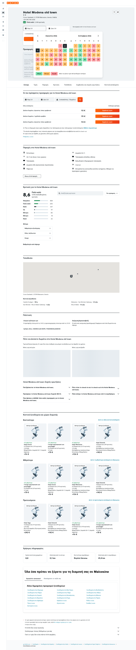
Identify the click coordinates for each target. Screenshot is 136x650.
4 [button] (42, 50)
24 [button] (38, 64)
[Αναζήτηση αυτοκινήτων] (3, 16)
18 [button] (42, 59)
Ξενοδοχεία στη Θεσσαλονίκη (66, 595)
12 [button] (47, 55)
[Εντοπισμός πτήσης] (3, 26)
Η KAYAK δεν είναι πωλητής (72, 628)
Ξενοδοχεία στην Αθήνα (93, 593)
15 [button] (60, 55)
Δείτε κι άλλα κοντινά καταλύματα (108, 420)
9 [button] (80, 50)
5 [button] (46, 50)
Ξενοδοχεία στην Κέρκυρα (35, 590)
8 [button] (60, 50)
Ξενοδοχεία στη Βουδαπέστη (95, 590)
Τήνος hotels (31, 603)
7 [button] (55, 50)
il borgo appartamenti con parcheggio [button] (56, 445)
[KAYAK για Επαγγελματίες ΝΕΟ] (3, 30)
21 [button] (56, 59)
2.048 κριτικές (40, 22)
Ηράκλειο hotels (61, 600)
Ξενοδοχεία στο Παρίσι (93, 598)
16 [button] (65, 55)
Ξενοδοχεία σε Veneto (76, 644)
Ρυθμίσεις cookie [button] (28, 137)
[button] (3, 3)
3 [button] (37, 50)
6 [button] (51, 50)
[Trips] (3, 35)
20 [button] (51, 59)
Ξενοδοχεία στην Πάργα (34, 593)
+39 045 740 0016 (29, 20)
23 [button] (65, 59)
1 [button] (60, 46)
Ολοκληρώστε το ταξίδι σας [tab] (52, 578)
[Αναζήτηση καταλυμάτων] (3, 12)
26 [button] (47, 64)
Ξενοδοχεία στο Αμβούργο (35, 600)
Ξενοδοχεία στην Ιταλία (62, 644)
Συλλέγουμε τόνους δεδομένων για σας (72, 631)
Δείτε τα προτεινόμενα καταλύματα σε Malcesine (104, 500)
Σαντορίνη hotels (32, 606)
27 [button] (51, 64)
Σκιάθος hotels (90, 603)
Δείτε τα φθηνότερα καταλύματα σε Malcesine (104, 460)
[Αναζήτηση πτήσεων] (3, 9)
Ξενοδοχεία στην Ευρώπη (47, 644)
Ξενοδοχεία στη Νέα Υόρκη (65, 590)
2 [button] (80, 46)
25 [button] (42, 64)
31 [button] (37, 68)
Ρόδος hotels (90, 600)
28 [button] (56, 64)
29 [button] (60, 64)
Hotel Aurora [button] (28, 444)
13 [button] (51, 55)
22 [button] (60, 59)
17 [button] (37, 59)
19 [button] (47, 59)
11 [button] (42, 55)
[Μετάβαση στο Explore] (3, 22)
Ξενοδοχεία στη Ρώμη (63, 598)
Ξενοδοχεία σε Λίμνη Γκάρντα (92, 644)
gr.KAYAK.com (26, 644)
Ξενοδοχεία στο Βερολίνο (35, 598)
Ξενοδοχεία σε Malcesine (108, 644)
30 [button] (65, 64)
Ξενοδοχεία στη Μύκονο (93, 595)
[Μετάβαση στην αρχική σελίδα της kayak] (13, 3)
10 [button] (38, 55)
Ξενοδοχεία (35, 644)
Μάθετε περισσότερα (90, 128)
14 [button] (56, 55)
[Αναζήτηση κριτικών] (81, 193)
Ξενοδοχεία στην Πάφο (64, 593)
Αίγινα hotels (61, 603)
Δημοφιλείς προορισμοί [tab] (33, 578)
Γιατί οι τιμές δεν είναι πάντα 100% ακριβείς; (72, 634)
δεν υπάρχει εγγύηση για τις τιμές (63, 622)
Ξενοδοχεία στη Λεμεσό (34, 595)
